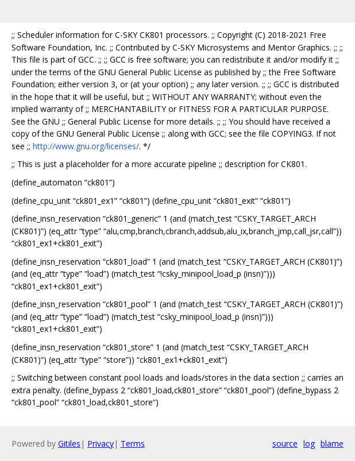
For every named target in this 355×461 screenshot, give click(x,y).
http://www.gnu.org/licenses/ (86, 146)
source (285, 443)
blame (332, 443)
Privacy (100, 443)
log (309, 443)
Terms (133, 443)
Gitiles (69, 443)
